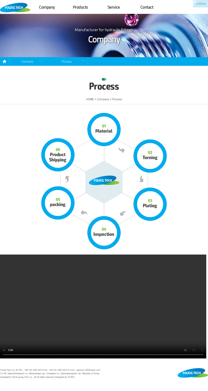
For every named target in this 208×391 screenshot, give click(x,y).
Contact (146, 7)
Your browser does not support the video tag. (104, 311)
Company (47, 7)
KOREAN (192, 9)
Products (80, 7)
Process (67, 66)
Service (113, 7)
